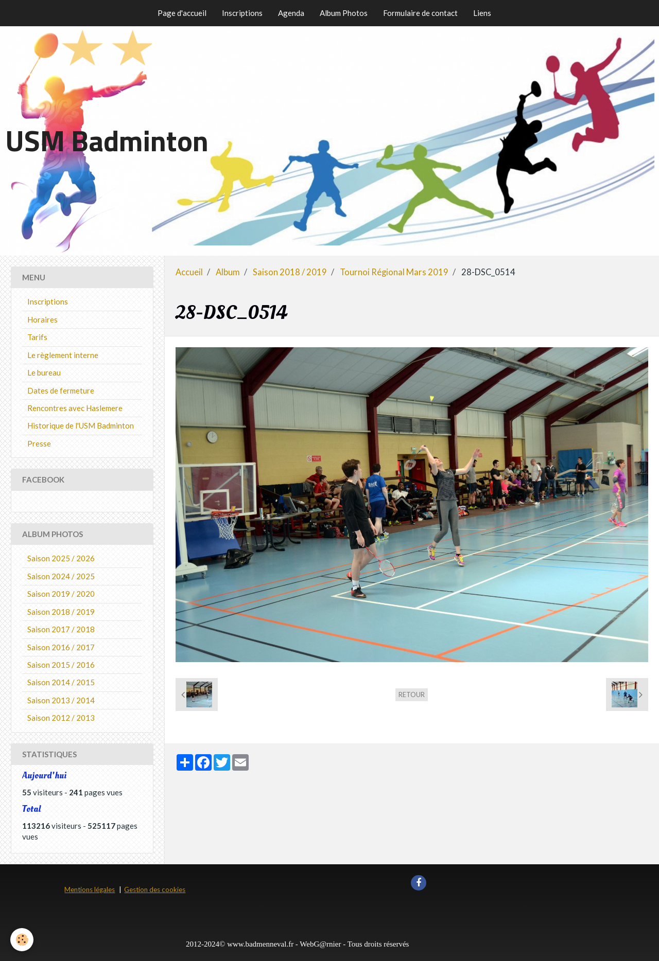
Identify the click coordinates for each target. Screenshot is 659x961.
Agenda (291, 12)
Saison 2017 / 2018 (61, 629)
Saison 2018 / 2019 (290, 272)
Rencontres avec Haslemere (75, 408)
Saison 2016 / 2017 (61, 647)
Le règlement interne (62, 355)
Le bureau (44, 372)
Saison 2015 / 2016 (61, 664)
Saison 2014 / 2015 (61, 682)
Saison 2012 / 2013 (61, 717)
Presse (39, 443)
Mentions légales (89, 889)
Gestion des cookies (154, 889)
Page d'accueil (182, 12)
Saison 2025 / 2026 (61, 558)
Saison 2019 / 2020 (61, 593)
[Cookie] (21, 939)
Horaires (42, 319)
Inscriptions (242, 12)
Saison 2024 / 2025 (61, 576)
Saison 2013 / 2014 (61, 700)
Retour (411, 694)
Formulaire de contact (420, 12)
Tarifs (37, 337)
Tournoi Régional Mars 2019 (394, 272)
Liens (482, 12)
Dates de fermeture (60, 390)
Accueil (189, 272)
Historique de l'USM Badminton (80, 425)
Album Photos (344, 12)
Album (228, 272)
